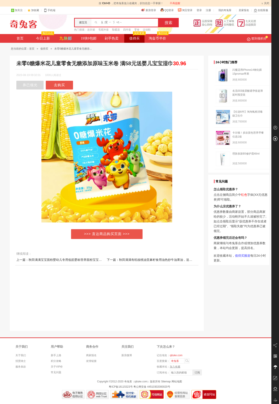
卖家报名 (244, 10)
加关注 (17, 10)
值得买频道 (242, 255)
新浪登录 (148, 10)
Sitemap (166, 381)
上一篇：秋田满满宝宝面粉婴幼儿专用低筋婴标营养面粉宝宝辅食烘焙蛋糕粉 (68, 259)
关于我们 (20, 355)
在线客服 (261, 10)
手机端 (49, 10)
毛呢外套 (103, 29)
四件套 (127, 29)
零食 (137, 29)
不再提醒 (175, 3)
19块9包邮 (89, 38)
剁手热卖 (112, 38)
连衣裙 (91, 29)
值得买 (137, 37)
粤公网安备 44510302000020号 (151, 386)
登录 (199, 10)
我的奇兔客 (224, 10)
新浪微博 (126, 355)
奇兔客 (23, 24)
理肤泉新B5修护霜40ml (246, 153)
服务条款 (20, 366)
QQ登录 (167, 10)
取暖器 (116, 29)
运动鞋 (147, 29)
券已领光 (30, 85)
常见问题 (56, 372)
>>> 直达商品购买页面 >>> (107, 234)
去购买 (59, 85)
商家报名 (91, 355)
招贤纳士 (20, 361)
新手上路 (56, 355)
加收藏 (35, 10)
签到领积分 (257, 38)
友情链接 (91, 361)
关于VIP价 (57, 366)
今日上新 (44, 37)
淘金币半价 (158, 37)
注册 (208, 10)
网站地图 (177, 381)
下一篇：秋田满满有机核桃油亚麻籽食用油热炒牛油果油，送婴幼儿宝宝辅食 (159, 259)
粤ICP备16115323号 (121, 386)
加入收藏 (175, 366)
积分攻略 (56, 361)
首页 (20, 38)
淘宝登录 (185, 10)
